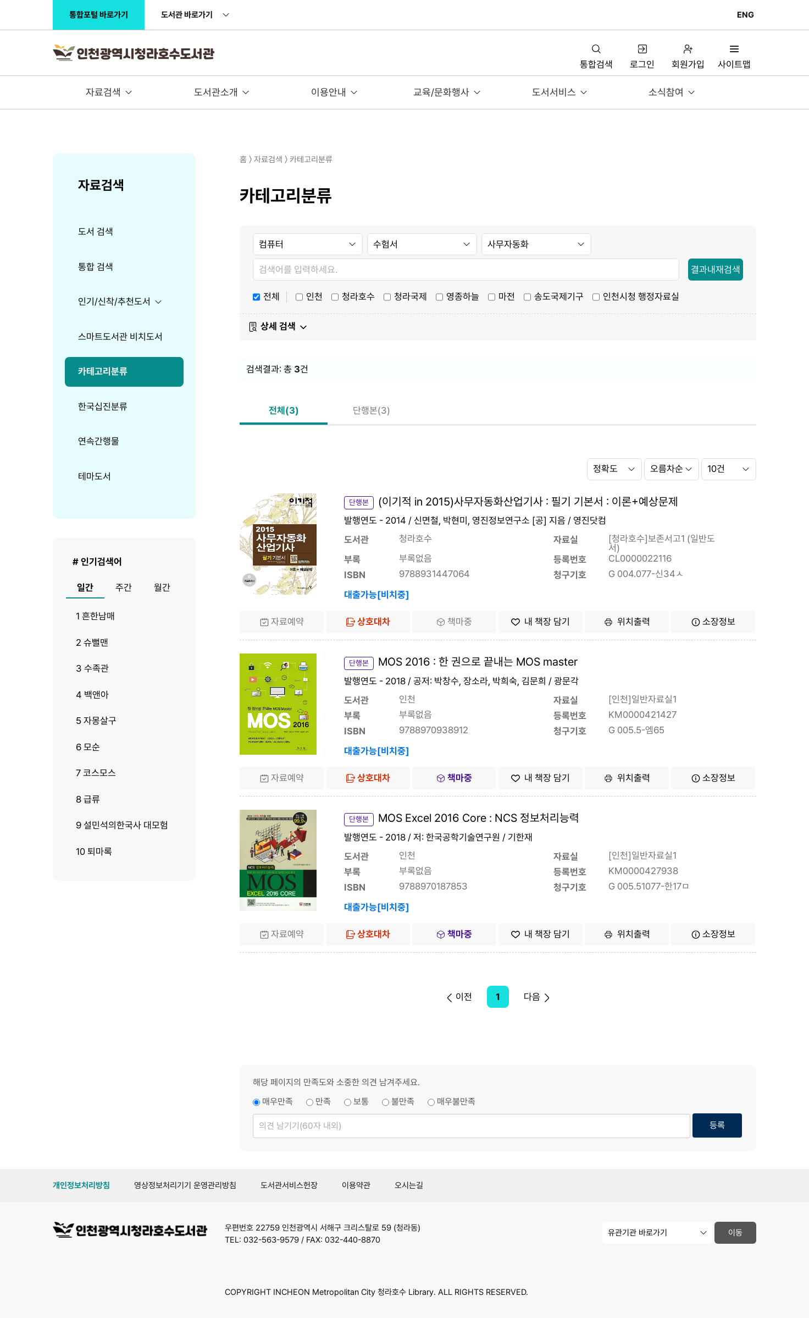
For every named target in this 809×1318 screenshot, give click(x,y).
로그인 (642, 57)
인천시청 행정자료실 (641, 295)
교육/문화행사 (441, 92)
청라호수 (358, 295)
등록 (717, 1125)
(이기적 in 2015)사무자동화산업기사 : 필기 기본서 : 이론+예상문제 (528, 501)
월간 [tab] (162, 587)
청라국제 (410, 295)
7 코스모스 (96, 772)
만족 (323, 1101)
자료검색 (103, 92)
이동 (735, 1233)
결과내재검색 (715, 269)
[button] (498, 327)
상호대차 (368, 621)
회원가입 (688, 57)
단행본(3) (371, 410)
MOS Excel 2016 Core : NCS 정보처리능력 (478, 818)
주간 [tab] (123, 587)
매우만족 (277, 1101)
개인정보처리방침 (81, 1185)
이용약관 (356, 1185)
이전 (458, 996)
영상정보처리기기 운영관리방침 (185, 1185)
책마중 (454, 621)
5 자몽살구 (96, 720)
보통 (361, 1101)
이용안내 (328, 92)
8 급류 (88, 799)
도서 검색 (95, 231)
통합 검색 (95, 266)
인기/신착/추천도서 (114, 301)
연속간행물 (98, 441)
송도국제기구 (559, 295)
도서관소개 (216, 92)
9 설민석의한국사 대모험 (122, 825)
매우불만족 (456, 1101)
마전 (506, 295)
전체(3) (284, 410)
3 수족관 (92, 668)
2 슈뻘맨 (92, 642)
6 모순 (88, 747)
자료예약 (282, 621)
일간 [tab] (85, 587)
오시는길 (409, 1185)
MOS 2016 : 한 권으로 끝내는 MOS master (478, 661)
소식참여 (666, 92)
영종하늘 (462, 295)
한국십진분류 (103, 406)
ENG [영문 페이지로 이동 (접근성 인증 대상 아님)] (745, 15)
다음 (537, 996)
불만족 (402, 1101)
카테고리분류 (103, 371)
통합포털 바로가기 (98, 15)
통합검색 (596, 57)
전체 (271, 295)
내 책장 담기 (540, 621)
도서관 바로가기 (187, 15)
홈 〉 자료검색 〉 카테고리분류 (286, 159)
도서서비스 (554, 92)
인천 (314, 295)
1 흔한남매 (95, 616)
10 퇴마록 (94, 851)
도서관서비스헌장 (289, 1185)
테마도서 (94, 476)
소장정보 (713, 621)
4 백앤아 (92, 694)
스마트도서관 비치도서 (120, 336)
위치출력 (627, 621)
